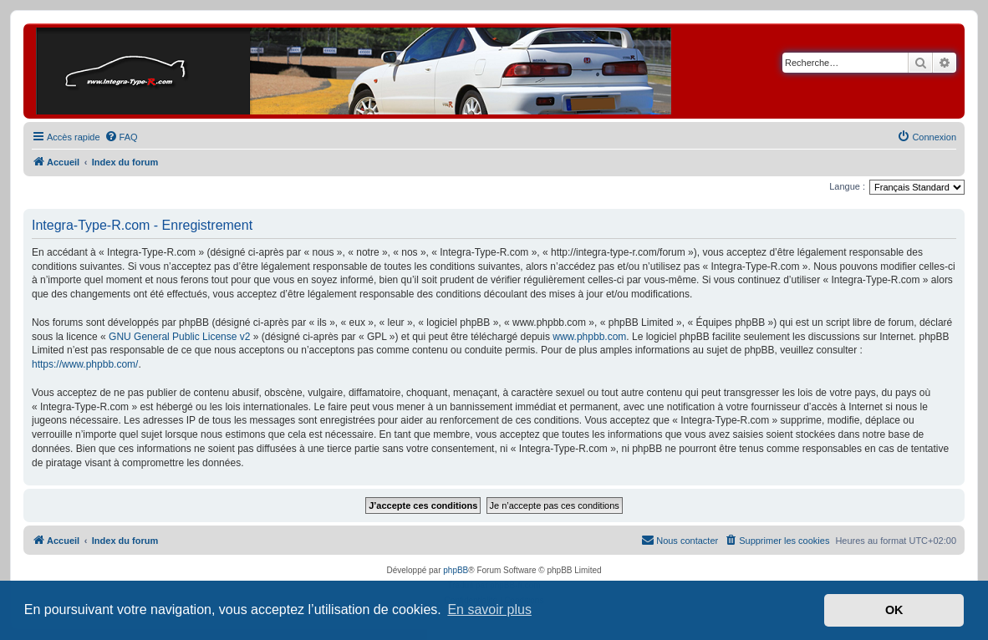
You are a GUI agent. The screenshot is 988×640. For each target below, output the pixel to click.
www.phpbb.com (589, 337)
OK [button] (894, 610)
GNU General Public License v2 (179, 337)
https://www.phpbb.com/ (85, 364)
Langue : (847, 186)
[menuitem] (121, 137)
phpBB (455, 570)
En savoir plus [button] (489, 609)
